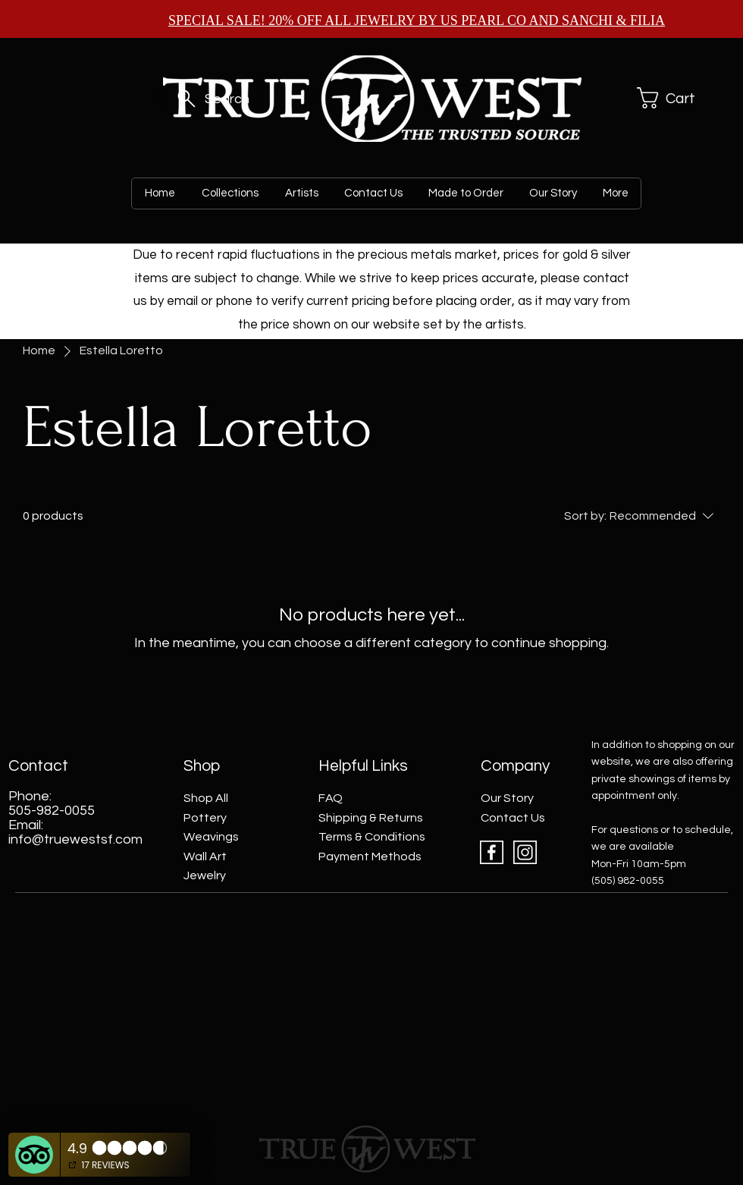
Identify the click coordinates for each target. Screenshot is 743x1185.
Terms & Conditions (371, 837)
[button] (670, 97)
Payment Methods (370, 856)
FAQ (330, 798)
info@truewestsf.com (75, 839)
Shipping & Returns (370, 818)
